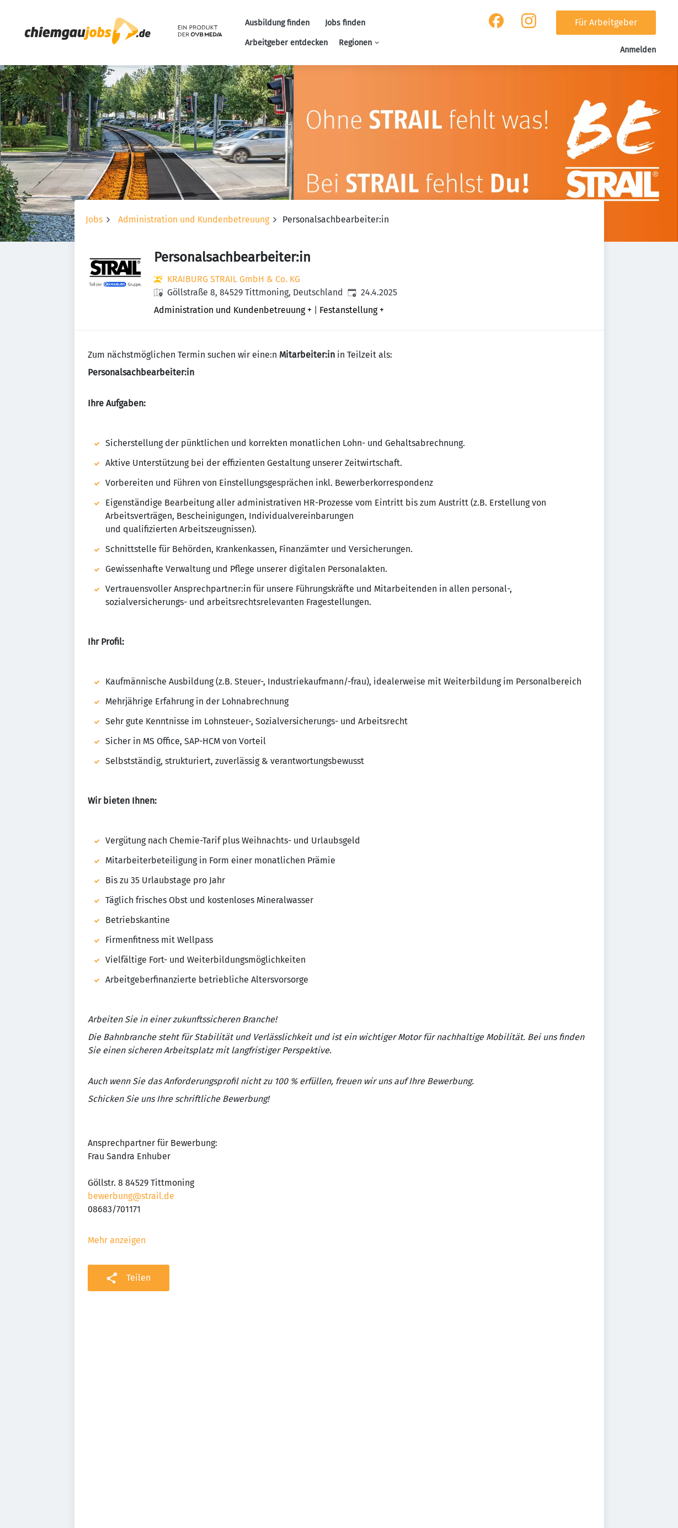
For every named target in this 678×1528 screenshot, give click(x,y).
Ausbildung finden (277, 23)
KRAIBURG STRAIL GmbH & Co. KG (233, 279)
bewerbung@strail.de (131, 1196)
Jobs (94, 219)
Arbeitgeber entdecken (286, 42)
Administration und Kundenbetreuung (193, 219)
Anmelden (638, 50)
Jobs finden (345, 23)
